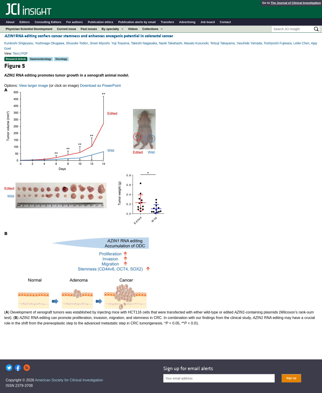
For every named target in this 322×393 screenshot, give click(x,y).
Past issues (89, 29)
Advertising (187, 22)
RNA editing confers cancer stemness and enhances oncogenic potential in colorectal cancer (88, 36)
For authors (74, 22)
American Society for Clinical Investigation (69, 380)
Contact (225, 22)
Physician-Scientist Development (29, 29)
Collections (150, 29)
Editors (24, 22)
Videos (133, 29)
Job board (208, 22)
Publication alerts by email (137, 22)
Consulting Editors (48, 22)
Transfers (167, 22)
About (10, 22)
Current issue (66, 29)
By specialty (110, 29)
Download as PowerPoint (100, 86)
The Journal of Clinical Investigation (296, 3)
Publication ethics (100, 22)
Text (16, 53)
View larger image (33, 86)
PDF (24, 53)
